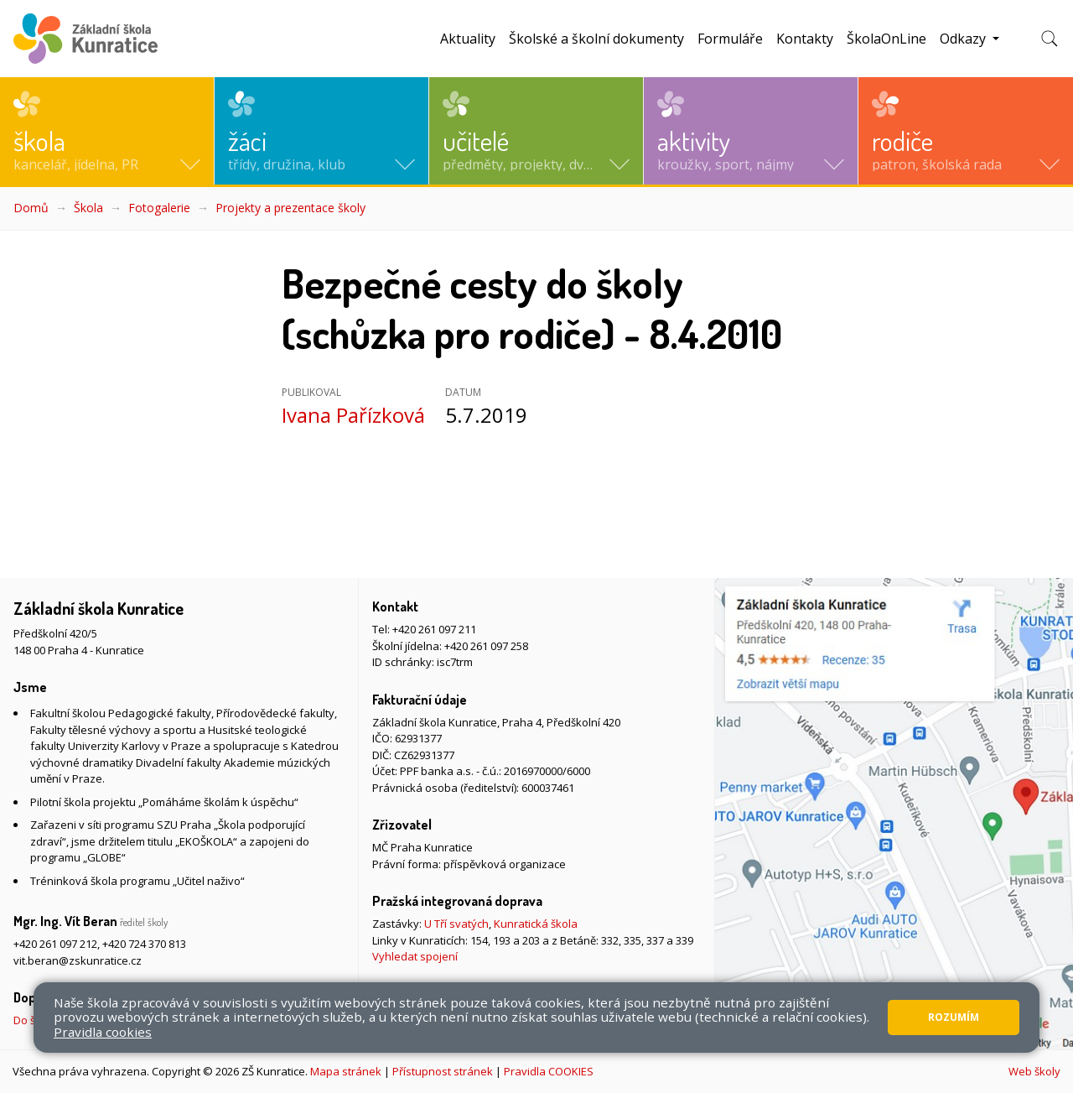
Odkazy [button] (964, 38)
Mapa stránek (345, 1071)
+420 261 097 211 (434, 629)
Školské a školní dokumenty (596, 38)
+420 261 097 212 (55, 943)
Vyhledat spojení (415, 956)
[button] (107, 131)
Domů (31, 208)
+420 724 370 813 (144, 943)
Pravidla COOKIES (549, 1071)
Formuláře (730, 38)
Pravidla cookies (103, 1031)
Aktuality (467, 38)
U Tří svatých (456, 923)
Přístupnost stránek (442, 1071)
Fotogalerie (159, 208)
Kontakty (804, 38)
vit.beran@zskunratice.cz (77, 960)
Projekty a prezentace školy (290, 208)
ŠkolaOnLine (886, 38)
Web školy (1034, 1071)
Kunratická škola (536, 923)
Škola (88, 208)
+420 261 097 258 (486, 645)
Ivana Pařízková (353, 415)
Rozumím (953, 1017)
